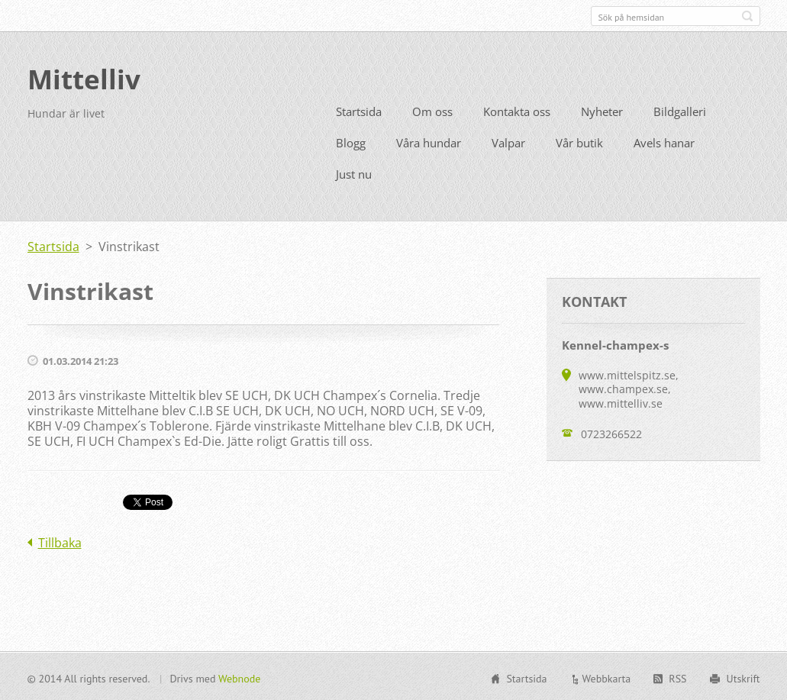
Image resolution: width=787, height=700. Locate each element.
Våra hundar (428, 141)
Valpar (508, 141)
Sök (747, 16)
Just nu (354, 172)
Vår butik (579, 141)
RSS (677, 677)
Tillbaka (60, 541)
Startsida (359, 110)
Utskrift (743, 677)
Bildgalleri (679, 110)
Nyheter (602, 110)
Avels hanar (664, 141)
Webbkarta (606, 677)
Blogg (351, 141)
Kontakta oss (516, 110)
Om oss (432, 110)
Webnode (239, 677)
